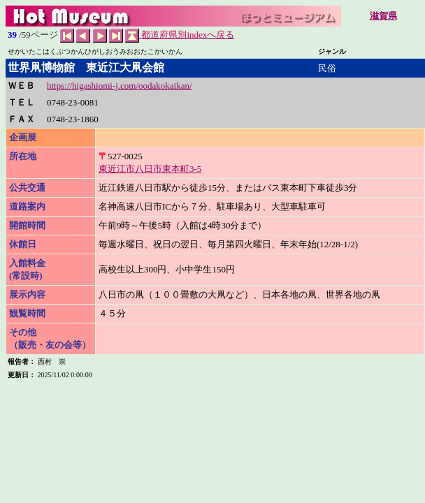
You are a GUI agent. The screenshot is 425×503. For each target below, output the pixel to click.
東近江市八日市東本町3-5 (150, 168)
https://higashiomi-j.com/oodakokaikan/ (119, 85)
